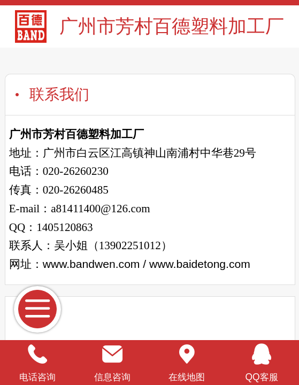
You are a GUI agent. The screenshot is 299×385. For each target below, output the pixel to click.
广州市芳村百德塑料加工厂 (171, 26)
